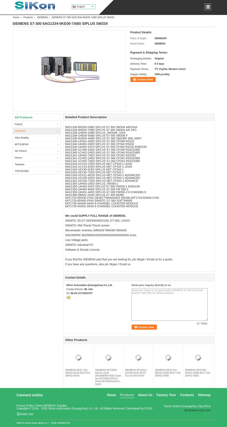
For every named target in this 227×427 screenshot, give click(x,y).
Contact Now (145, 79)
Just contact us (60, 422)
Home (16, 17)
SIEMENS (42, 17)
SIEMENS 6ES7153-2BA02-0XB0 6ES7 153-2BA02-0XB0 (168, 373)
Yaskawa (19, 164)
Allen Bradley (22, 137)
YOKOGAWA (22, 171)
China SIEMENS (45, 405)
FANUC (19, 124)
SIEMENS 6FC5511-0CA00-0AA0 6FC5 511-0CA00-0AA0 (136, 373)
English (85, 6)
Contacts (187, 395)
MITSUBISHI (22, 144)
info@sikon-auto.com (197, 410)
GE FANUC (21, 151)
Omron (18, 157)
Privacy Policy (25, 405)
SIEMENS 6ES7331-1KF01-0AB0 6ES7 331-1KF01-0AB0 (198, 373)
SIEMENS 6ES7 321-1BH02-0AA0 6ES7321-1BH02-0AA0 (78, 373)
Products (28, 17)
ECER (148, 408)
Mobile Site (25, 414)
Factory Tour (166, 395)
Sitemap (204, 395)
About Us (145, 395)
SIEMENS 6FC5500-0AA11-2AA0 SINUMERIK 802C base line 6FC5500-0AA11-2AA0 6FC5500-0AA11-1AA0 (108, 377)
